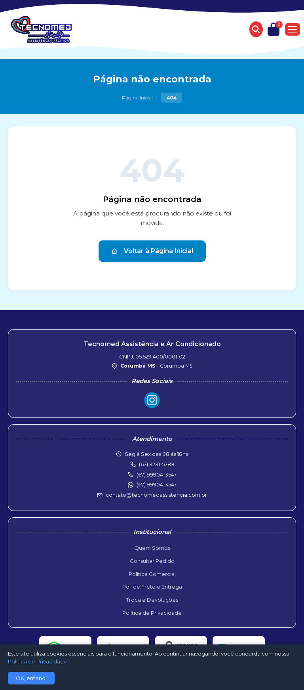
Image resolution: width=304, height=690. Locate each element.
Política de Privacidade (152, 613)
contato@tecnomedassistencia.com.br (156, 495)
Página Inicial (137, 98)
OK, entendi (31, 678)
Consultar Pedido (152, 561)
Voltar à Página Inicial (152, 251)
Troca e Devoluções (152, 600)
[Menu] (292, 29)
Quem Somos (152, 548)
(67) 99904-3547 (157, 484)
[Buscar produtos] (256, 29)
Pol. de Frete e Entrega (152, 586)
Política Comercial (152, 574)
